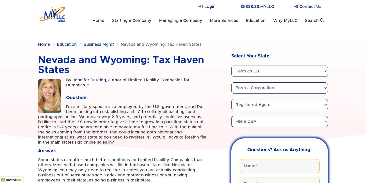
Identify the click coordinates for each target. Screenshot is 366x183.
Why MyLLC (285, 21)
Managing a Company (180, 21)
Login (210, 7)
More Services (224, 21)
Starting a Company (131, 21)
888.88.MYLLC (260, 7)
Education (256, 21)
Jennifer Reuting (89, 80)
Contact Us (310, 7)
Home (98, 21)
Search (314, 20)
